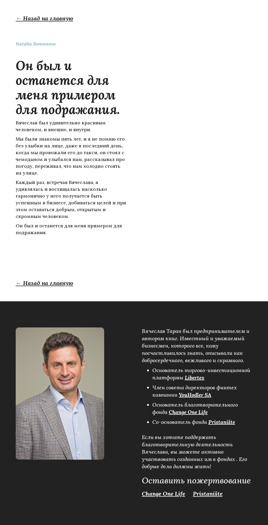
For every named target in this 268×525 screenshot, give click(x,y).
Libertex (194, 377)
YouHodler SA (195, 394)
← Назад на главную (44, 18)
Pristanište (221, 422)
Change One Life (188, 412)
